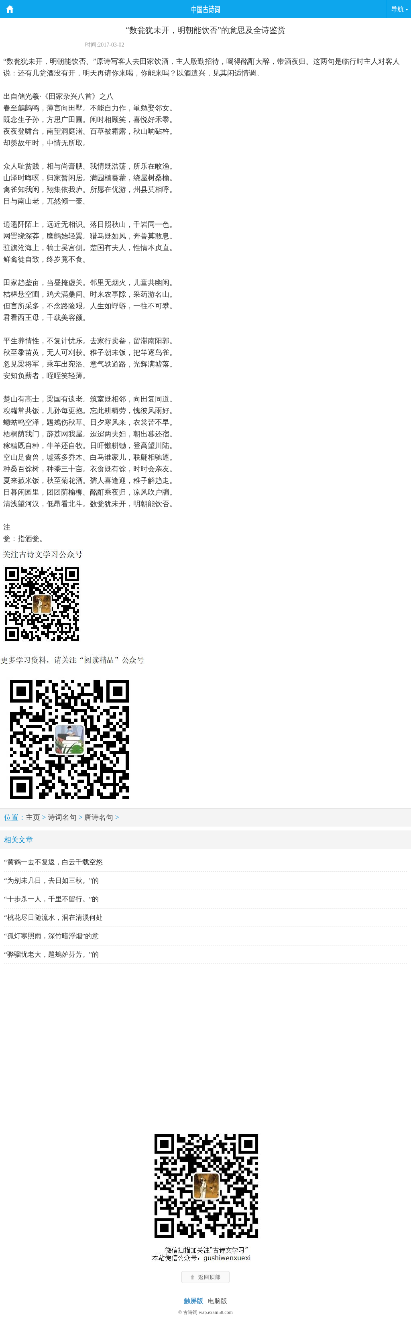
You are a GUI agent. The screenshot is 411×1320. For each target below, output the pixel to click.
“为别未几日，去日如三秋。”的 (51, 880)
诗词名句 (62, 817)
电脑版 (217, 1301)
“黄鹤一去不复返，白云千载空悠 (53, 862)
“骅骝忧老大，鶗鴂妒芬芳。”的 (51, 954)
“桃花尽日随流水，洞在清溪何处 (53, 917)
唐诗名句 (98, 817)
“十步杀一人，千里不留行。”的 (51, 899)
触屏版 (193, 1301)
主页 (33, 817)
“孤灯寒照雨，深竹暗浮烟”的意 (51, 936)
